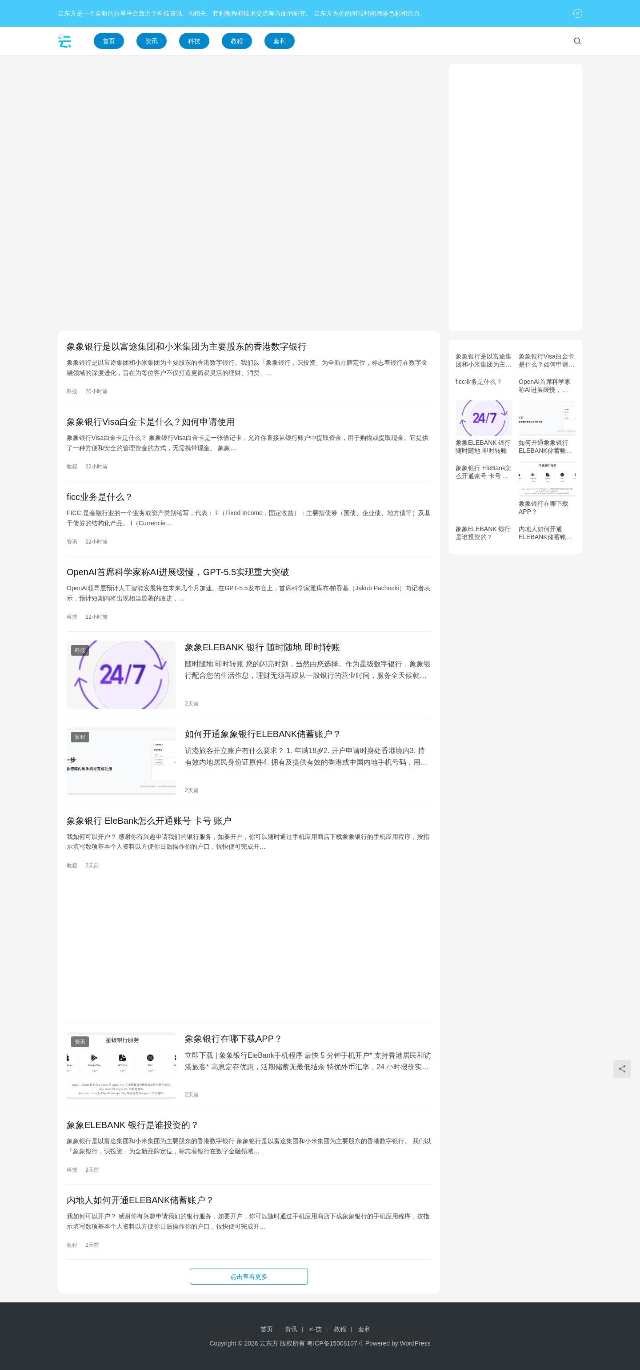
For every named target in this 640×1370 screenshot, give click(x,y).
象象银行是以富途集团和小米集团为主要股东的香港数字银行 (187, 346)
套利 (279, 40)
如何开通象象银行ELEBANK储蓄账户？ (263, 734)
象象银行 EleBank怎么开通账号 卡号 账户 (149, 821)
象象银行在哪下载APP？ (234, 1039)
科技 (194, 40)
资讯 (151, 40)
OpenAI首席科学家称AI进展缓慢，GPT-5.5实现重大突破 (178, 572)
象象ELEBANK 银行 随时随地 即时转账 (262, 647)
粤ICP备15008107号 (335, 1343)
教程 (237, 40)
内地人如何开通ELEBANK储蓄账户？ (140, 1200)
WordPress (415, 1343)
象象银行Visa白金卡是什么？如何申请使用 (151, 422)
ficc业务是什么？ (100, 497)
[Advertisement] (249, 126)
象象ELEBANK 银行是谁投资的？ (133, 1125)
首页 (109, 40)
